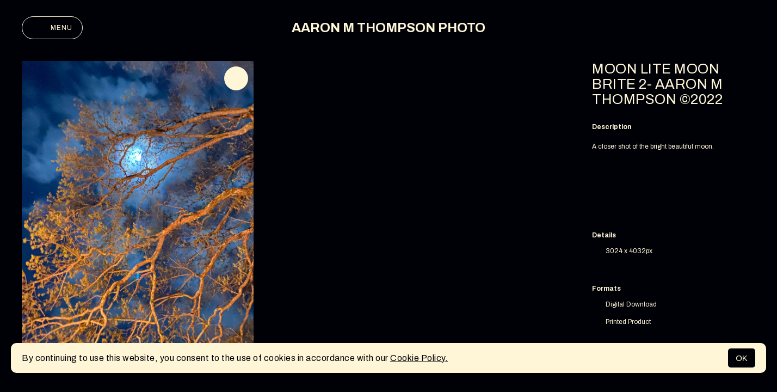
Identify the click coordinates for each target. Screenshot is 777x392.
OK (742, 358)
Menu (52, 27)
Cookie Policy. (419, 358)
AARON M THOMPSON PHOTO (388, 28)
